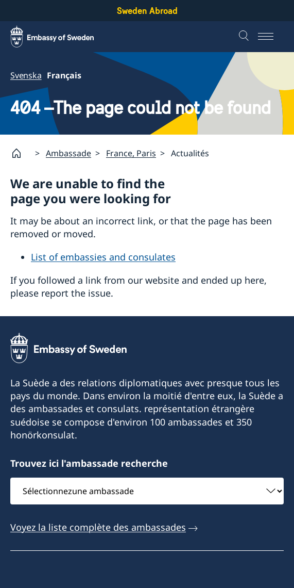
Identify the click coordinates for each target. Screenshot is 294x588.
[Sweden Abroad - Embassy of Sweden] (61, 37)
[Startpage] (20, 153)
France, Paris (131, 152)
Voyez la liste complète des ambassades (98, 526)
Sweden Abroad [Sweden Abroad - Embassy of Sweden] (147, 11)
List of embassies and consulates (103, 257)
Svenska (26, 75)
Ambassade (68, 152)
